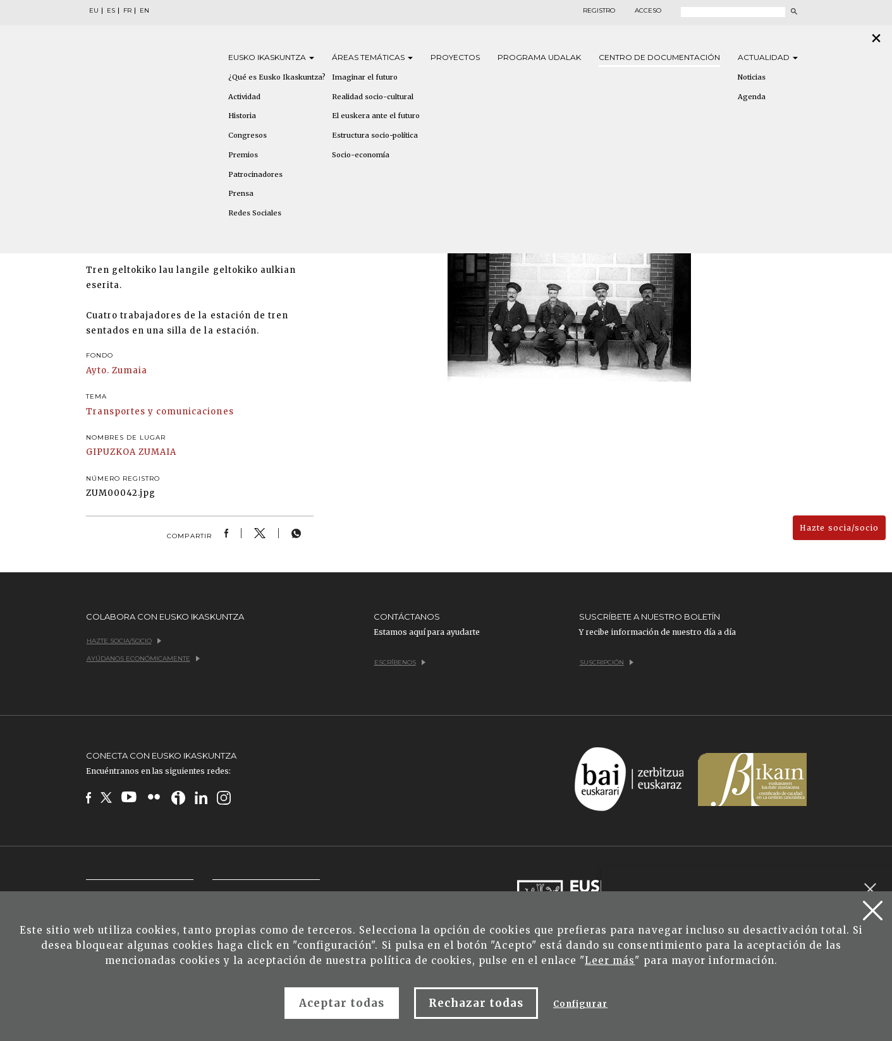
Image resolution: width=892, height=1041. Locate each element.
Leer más (610, 960)
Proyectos (455, 57)
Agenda (752, 96)
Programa (539, 57)
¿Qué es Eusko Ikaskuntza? (277, 77)
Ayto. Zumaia (116, 370)
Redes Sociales (254, 212)
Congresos (247, 135)
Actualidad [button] (768, 57)
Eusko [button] (271, 57)
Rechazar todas (476, 1003)
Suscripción (606, 662)
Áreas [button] (372, 57)
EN (144, 11)
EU (94, 11)
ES (111, 11)
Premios (243, 154)
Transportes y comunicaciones (160, 411)
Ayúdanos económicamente (143, 658)
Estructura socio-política (375, 135)
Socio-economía (360, 154)
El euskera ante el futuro (376, 115)
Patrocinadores (255, 174)
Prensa (241, 193)
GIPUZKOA (111, 452)
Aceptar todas (342, 1003)
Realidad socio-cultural (372, 96)
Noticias (752, 77)
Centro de (659, 57)
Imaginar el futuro (365, 77)
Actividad (244, 96)
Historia (242, 115)
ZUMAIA (157, 452)
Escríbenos (399, 662)
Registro (599, 11)
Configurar (580, 1004)
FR (127, 11)
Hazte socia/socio (839, 528)
